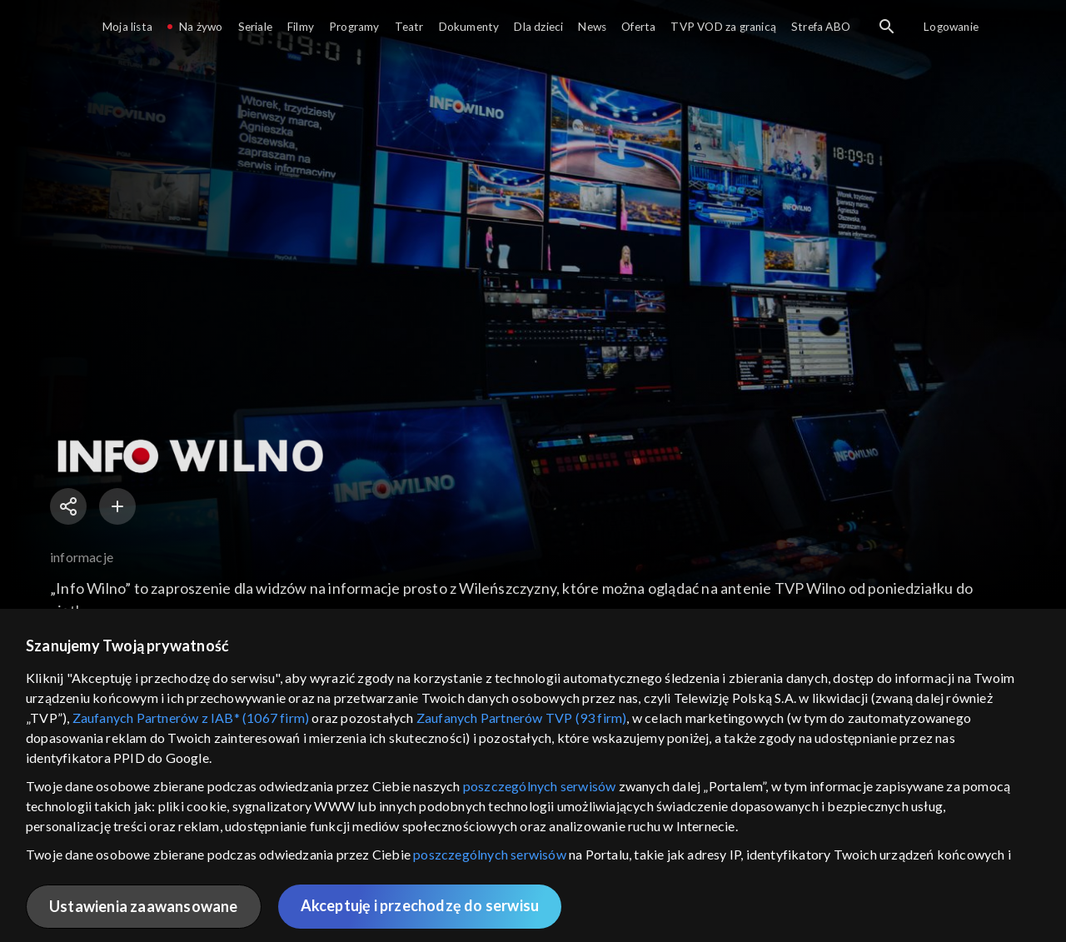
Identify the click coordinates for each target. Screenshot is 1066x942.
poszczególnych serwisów (539, 786)
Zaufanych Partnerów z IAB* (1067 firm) (191, 717)
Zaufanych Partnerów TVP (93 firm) (521, 717)
